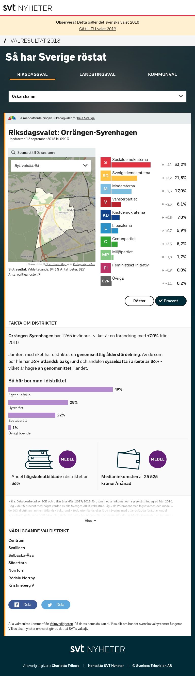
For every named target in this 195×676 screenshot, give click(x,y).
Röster (139, 300)
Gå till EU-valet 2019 (97, 28)
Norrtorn (16, 570)
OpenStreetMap (56, 264)
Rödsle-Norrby (21, 578)
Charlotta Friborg (66, 666)
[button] (22, 604)
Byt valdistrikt (26, 165)
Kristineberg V (21, 585)
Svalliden (16, 547)
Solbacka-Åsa (21, 555)
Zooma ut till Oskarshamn (33, 152)
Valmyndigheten (84, 264)
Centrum (16, 540)
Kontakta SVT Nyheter (106, 666)
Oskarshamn (23, 96)
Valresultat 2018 (32, 40)
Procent (171, 300)
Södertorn (17, 562)
